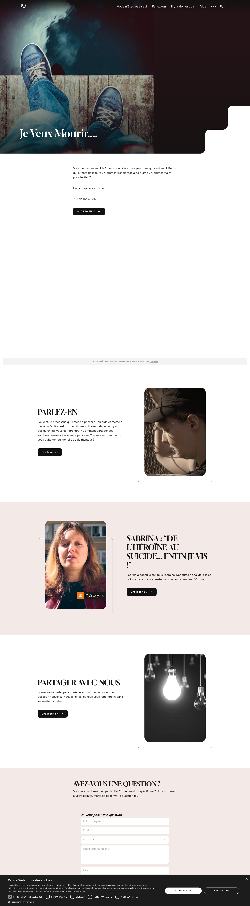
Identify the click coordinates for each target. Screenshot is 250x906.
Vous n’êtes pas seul (132, 6)
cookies (154, 361)
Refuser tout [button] (221, 890)
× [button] (246, 879)
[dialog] (125, 890)
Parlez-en (159, 6)
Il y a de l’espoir (182, 6)
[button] (83, 902)
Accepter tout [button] (183, 890)
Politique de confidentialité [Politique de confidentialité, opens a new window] (73, 891)
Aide (203, 6)
